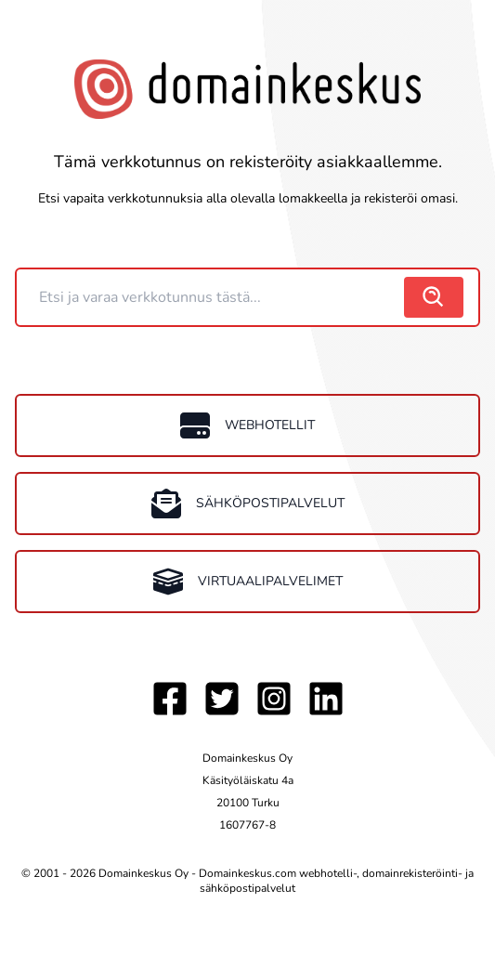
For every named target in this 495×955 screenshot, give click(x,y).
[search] (433, 297)
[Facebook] (170, 698)
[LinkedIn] (326, 698)
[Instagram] (274, 698)
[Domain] (212, 297)
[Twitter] (222, 698)
